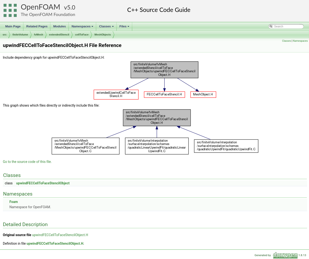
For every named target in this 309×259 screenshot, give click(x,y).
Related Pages (36, 26)
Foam (13, 202)
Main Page (13, 26)
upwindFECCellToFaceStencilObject (43, 183)
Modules (59, 26)
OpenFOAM (40, 6)
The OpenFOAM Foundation (48, 14)
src (5, 34)
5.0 (71, 7)
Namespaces (83, 28)
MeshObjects (102, 34)
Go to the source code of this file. (27, 162)
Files (125, 28)
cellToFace (82, 34)
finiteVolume (20, 34)
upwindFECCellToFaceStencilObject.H (60, 235)
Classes (106, 28)
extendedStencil (59, 34)
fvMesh (38, 34)
